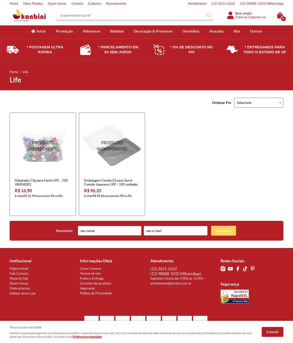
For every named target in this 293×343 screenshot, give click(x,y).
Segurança (87, 276)
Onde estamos (20, 276)
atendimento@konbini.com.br (170, 271)
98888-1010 (261, 3)
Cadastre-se (257, 17)
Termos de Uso (90, 261)
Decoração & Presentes (153, 31)
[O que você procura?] (208, 15)
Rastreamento (116, 3)
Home (14, 3)
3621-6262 (223, 3)
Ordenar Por (222, 103)
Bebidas (117, 31)
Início (41, 31)
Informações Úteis (96, 248)
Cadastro (94, 3)
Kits (237, 31)
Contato (77, 3)
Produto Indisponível (42, 145)
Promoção (64, 31)
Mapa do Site (19, 266)
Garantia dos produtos (95, 271)
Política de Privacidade (96, 281)
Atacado (216, 31)
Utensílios (191, 31)
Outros (256, 31)
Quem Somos (57, 3)
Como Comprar (91, 256)
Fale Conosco (19, 261)
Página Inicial (19, 256)
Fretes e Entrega (92, 266)
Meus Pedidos (33, 3)
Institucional (20, 248)
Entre (239, 17)
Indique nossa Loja (23, 281)
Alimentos (91, 31)
